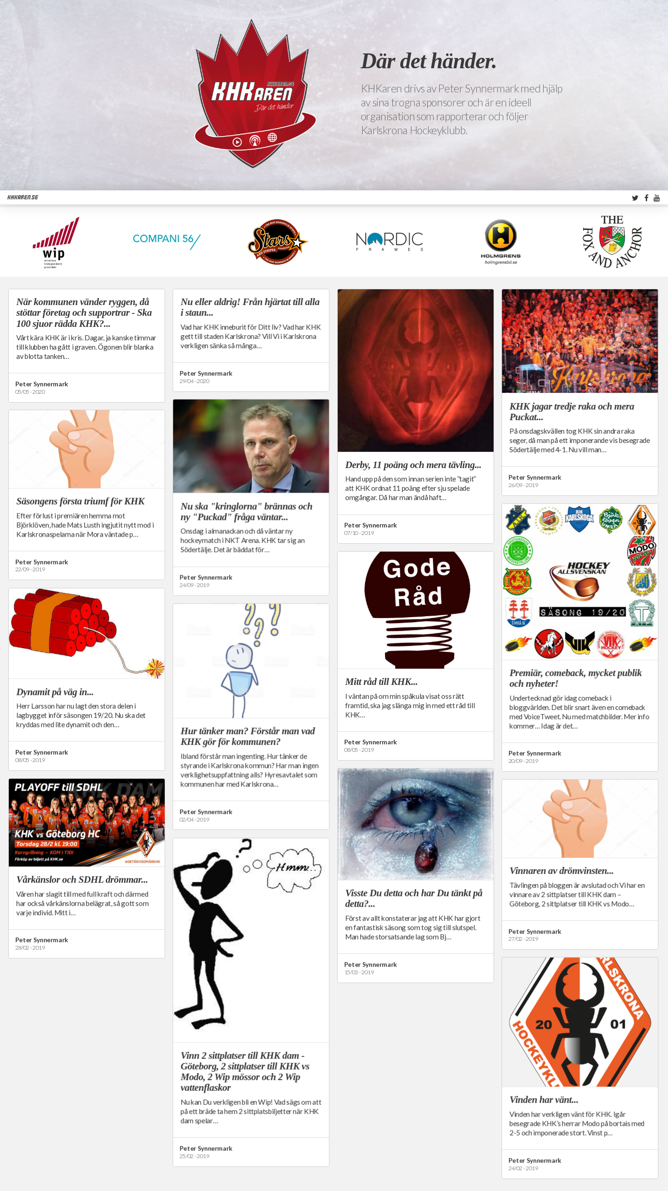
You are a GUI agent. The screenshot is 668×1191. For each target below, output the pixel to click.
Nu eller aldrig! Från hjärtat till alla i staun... (249, 307)
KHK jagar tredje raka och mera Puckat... (571, 412)
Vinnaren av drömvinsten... (561, 870)
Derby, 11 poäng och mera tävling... (413, 464)
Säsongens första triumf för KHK (80, 501)
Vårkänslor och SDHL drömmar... (82, 879)
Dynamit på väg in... (55, 691)
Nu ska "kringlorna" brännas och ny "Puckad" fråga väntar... (246, 511)
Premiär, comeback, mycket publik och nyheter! (575, 678)
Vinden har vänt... (543, 1099)
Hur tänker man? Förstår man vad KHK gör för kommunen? (247, 736)
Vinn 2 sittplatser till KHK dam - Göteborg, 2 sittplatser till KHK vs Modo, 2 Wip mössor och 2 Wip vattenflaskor (244, 1071)
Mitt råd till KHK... (381, 681)
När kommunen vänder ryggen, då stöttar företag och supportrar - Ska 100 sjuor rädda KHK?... (84, 312)
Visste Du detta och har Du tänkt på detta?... (413, 898)
